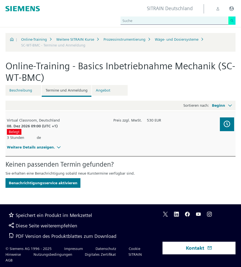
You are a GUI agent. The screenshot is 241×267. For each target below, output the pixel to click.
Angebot (103, 90)
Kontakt (199, 248)
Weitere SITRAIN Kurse (75, 39)
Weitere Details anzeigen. (34, 147)
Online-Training (34, 39)
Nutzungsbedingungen (52, 254)
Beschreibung (20, 90)
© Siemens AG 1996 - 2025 (28, 248)
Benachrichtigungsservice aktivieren (43, 183)
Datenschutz (106, 248)
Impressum (73, 248)
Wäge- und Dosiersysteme (176, 39)
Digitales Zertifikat (100, 254)
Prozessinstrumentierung (124, 39)
